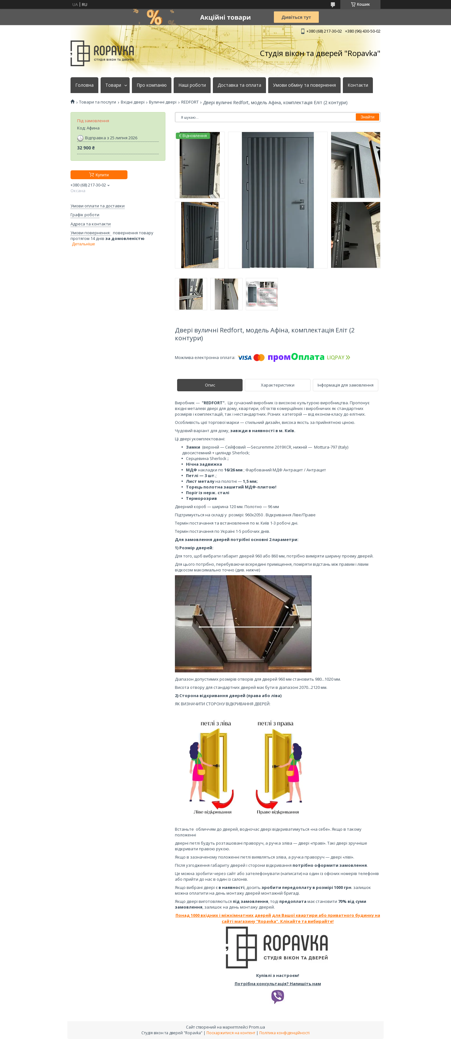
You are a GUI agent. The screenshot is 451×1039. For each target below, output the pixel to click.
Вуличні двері (162, 102)
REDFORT (190, 102)
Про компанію (152, 85)
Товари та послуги (97, 102)
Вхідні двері (133, 102)
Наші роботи (192, 85)
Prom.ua (257, 1027)
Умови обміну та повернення (304, 85)
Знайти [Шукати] (367, 117)
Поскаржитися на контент (231, 1033)
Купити (102, 175)
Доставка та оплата (239, 85)
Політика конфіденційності (284, 1033)
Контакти (358, 85)
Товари (113, 85)
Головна (84, 85)
